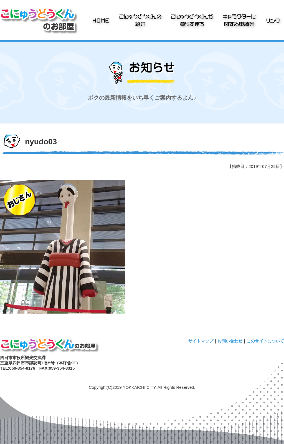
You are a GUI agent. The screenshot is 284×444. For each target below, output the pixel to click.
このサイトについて (265, 341)
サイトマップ (200, 341)
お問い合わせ (229, 341)
